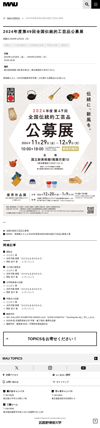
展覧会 (7, 45)
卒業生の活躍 (52, 45)
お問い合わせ (10, 382)
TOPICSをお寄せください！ (41, 339)
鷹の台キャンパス (13, 391)
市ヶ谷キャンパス (62, 391)
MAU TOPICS (13, 18)
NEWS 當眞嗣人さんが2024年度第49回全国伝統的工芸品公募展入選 (36, 234)
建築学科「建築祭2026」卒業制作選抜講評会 (25, 324)
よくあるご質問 (61, 375)
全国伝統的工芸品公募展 (16, 230)
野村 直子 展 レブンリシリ (18, 261)
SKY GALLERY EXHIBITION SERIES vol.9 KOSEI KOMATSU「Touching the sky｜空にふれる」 (49, 317)
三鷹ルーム (10, 404)
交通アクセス (10, 375)
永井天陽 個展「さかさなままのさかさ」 (23, 258)
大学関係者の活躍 (36, 45)
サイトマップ (61, 382)
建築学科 (64, 45)
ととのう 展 (10, 255)
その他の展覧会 (20, 45)
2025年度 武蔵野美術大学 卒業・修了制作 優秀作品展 (29, 320)
